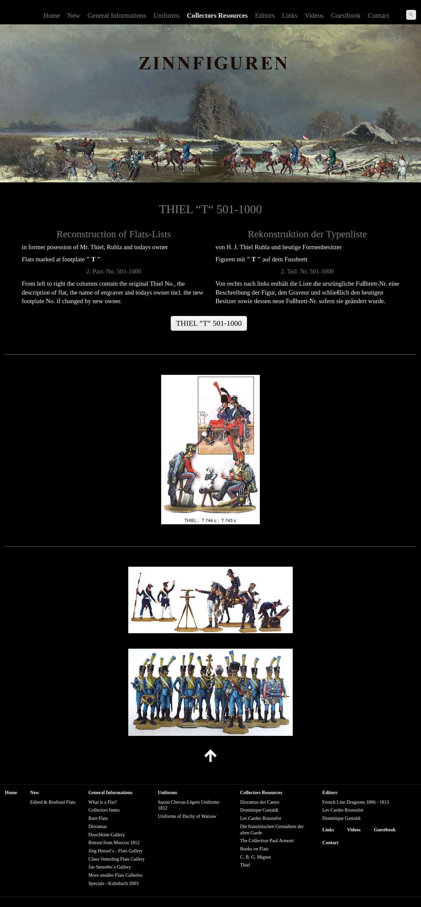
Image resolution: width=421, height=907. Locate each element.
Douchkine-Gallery (106, 834)
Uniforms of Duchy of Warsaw (187, 816)
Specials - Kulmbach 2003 (113, 883)
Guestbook (345, 15)
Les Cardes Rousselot (260, 818)
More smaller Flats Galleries (115, 875)
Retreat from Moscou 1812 (113, 842)
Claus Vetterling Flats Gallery (116, 859)
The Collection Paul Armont (267, 840)
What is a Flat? (102, 802)
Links (289, 15)
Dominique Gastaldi (259, 810)
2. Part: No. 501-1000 (113, 271)
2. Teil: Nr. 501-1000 (307, 271)
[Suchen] (411, 14)
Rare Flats (98, 818)
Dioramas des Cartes (259, 802)
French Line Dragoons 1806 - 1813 (355, 802)
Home (51, 15)
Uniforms (166, 15)
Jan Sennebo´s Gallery (109, 866)
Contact (378, 15)
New (73, 15)
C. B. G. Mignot (255, 857)
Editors (265, 15)
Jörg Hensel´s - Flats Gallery (115, 850)
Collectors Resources (217, 15)
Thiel (245, 865)
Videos (314, 15)
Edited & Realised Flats (52, 802)
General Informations (116, 15)
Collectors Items (104, 810)
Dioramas (97, 826)
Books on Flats (254, 848)
